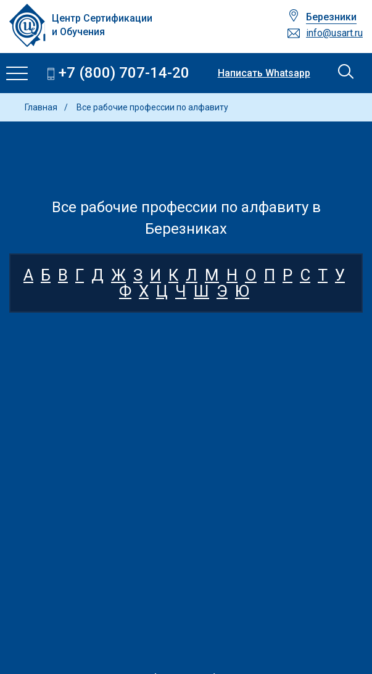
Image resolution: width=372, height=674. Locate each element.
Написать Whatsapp (264, 73)
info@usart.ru (334, 33)
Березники (331, 17)
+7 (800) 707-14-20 (124, 73)
